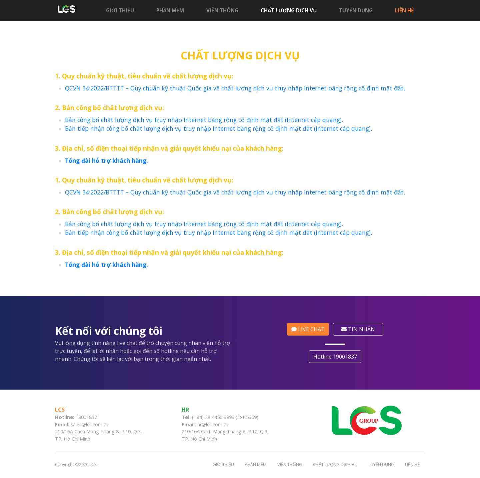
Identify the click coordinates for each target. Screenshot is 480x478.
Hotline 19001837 (337, 356)
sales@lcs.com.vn (89, 424)
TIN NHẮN (360, 329)
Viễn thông (222, 10)
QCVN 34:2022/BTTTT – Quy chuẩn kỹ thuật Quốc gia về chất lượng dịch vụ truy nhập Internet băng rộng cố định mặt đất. (235, 88)
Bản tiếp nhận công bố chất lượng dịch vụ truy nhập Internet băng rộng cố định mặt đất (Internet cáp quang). (218, 128)
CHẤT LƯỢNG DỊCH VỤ (289, 10)
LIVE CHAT (310, 329)
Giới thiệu (120, 10)
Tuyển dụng (356, 10)
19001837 (86, 417)
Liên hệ (404, 10)
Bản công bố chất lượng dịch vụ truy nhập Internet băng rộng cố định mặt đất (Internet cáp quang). (204, 120)
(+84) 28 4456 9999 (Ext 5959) (225, 417)
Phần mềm (170, 10)
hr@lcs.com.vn (212, 424)
